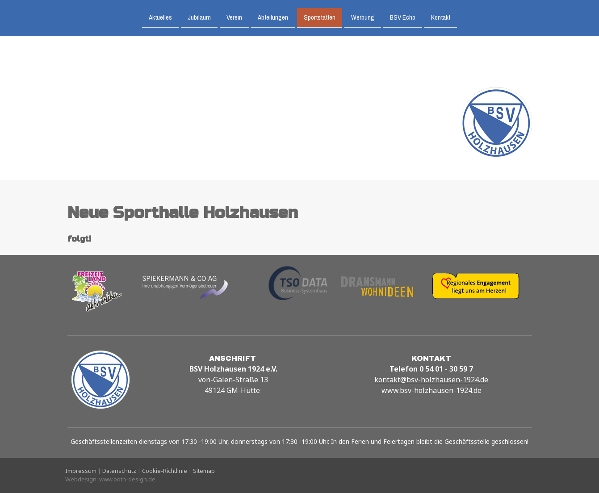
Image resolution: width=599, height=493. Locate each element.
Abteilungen (273, 16)
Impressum (80, 471)
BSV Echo (402, 16)
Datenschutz (119, 471)
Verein (234, 16)
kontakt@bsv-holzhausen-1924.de (431, 379)
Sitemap (204, 471)
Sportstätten (319, 16)
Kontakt (440, 16)
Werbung (362, 16)
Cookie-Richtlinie (164, 471)
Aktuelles (160, 16)
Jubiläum (199, 16)
